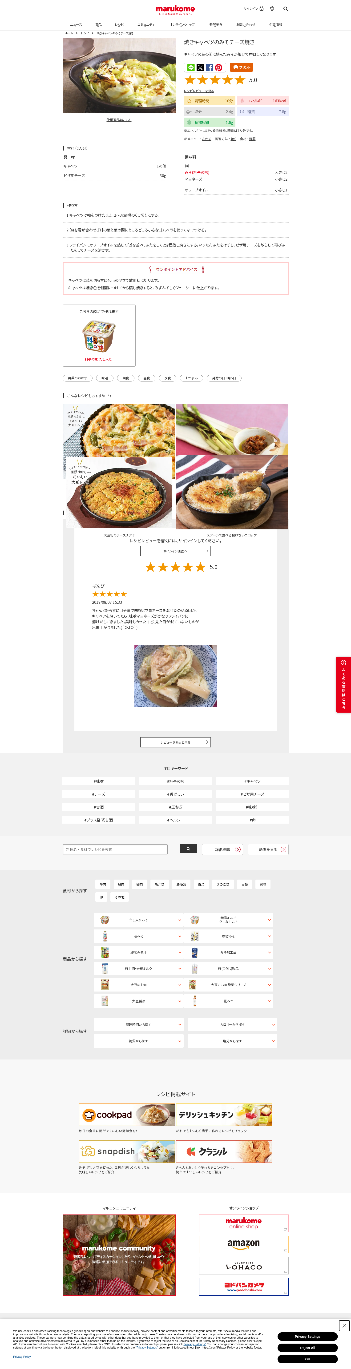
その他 (120, 866)
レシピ (118, 21)
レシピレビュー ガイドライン (272, 458)
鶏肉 (139, 853)
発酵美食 (215, 21)
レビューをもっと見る (175, 687)
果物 (263, 853)
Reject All (307, 1348)
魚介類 (160, 853)
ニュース (75, 21)
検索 (285, 9)
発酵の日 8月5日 (224, 377)
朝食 (125, 377)
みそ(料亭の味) (197, 172)
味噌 (104, 377)
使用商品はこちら (119, 119)
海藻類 (181, 853)
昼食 (146, 377)
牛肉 (103, 853)
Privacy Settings (308, 1336)
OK (307, 1359)
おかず (206, 138)
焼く (233, 138)
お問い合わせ (244, 21)
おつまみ (191, 377)
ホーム (69, 33)
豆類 (244, 853)
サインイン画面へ (175, 496)
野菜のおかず (77, 377)
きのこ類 (223, 853)
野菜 (252, 138)
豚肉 (121, 853)
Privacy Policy (22, 1356)
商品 (98, 21)
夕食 (167, 377)
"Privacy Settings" (195, 1344)
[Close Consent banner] (344, 1326)
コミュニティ (145, 21)
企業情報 (275, 21)
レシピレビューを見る (199, 90)
